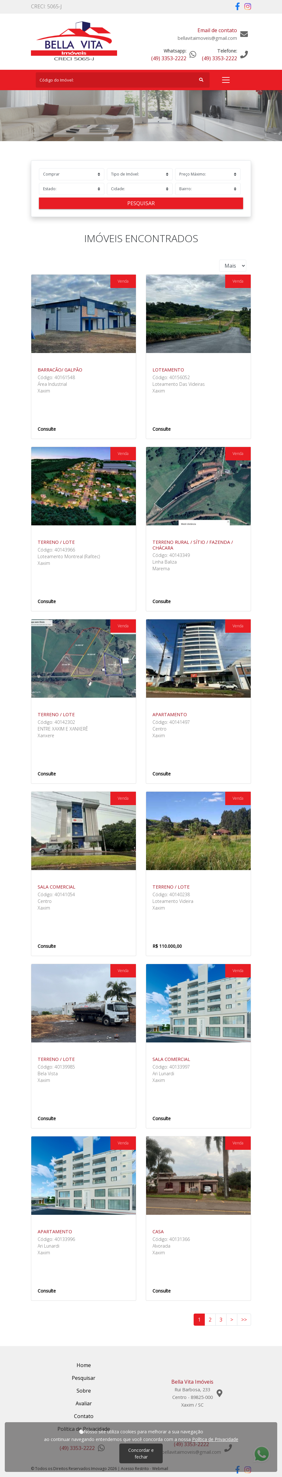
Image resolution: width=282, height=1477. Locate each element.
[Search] (123, 80)
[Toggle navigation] (226, 80)
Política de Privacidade (215, 1439)
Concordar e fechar (141, 1453)
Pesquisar (141, 203)
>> (244, 1319)
